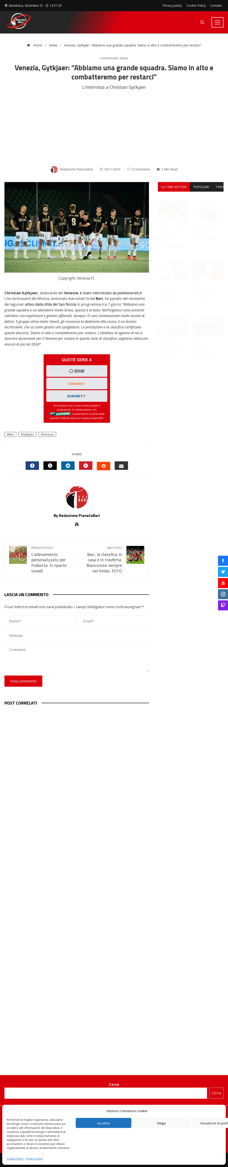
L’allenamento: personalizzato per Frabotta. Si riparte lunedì (51, 560)
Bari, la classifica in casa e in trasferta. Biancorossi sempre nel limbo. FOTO (101, 560)
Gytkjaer (28, 434)
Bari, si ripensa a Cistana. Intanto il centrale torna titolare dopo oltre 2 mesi (208, 230)
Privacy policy (34, 1159)
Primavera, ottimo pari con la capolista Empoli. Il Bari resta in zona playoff (173, 344)
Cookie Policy (15, 1159)
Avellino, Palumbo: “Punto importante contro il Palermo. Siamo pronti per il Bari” (173, 232)
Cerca (114, 1084)
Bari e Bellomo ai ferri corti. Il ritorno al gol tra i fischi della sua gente (173, 289)
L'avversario (109, 58)
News (124, 58)
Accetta (103, 1123)
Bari (11, 434)
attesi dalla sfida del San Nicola (50, 304)
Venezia (48, 434)
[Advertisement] (114, 128)
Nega (161, 1123)
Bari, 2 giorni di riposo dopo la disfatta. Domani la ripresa (206, 287)
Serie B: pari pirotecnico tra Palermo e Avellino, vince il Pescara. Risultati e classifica (207, 346)
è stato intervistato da (111, 292)
